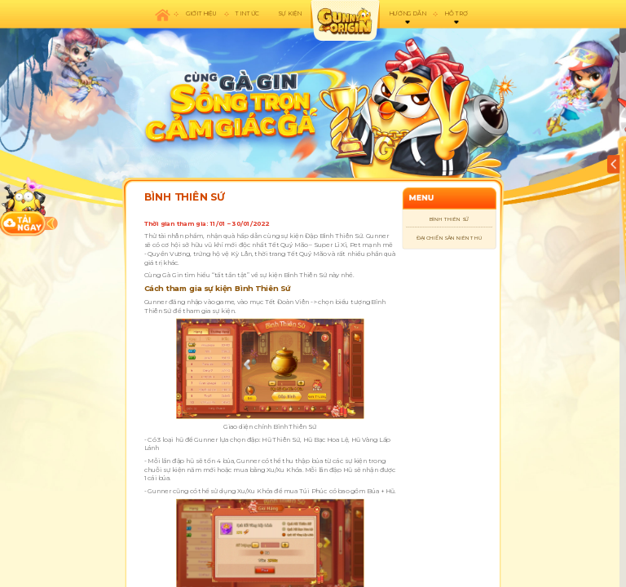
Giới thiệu (202, 14)
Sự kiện (289, 14)
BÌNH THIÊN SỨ (450, 219)
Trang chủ (162, 14)
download (23, 206)
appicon (345, 20)
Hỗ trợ (455, 14)
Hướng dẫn (407, 14)
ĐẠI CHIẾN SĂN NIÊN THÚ (450, 238)
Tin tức (247, 14)
